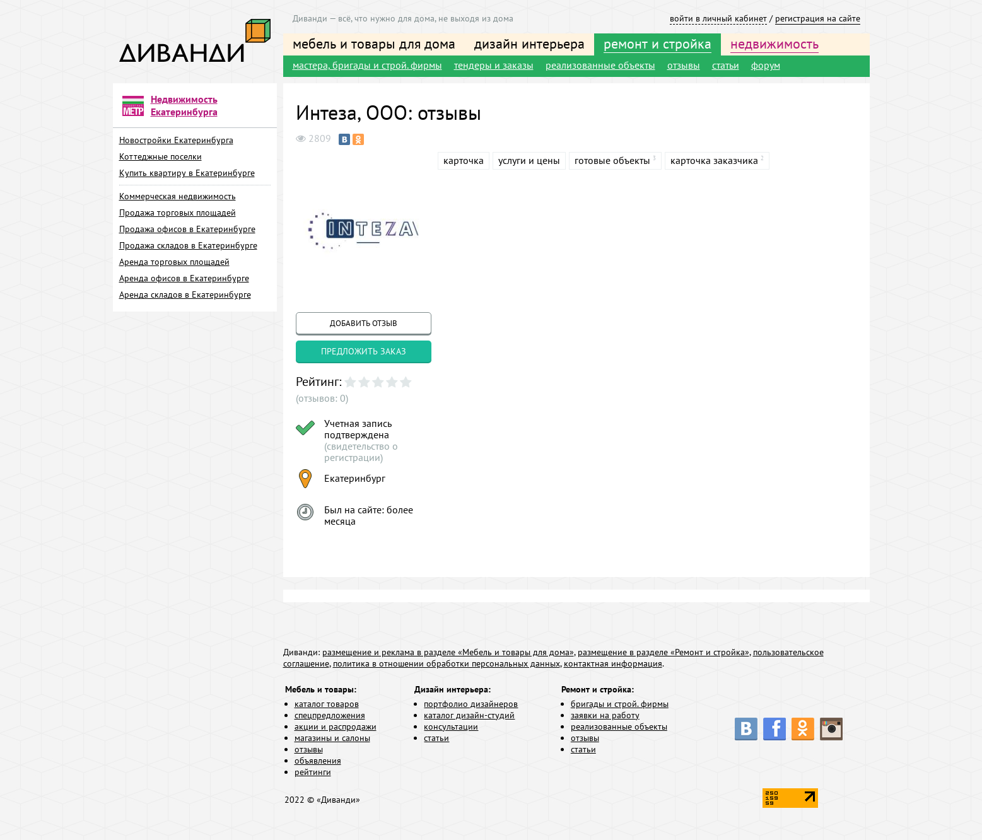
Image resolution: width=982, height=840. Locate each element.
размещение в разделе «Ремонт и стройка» (663, 652)
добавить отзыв (363, 323)
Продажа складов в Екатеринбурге (188, 245)
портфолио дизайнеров (471, 703)
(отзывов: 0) (322, 398)
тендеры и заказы (494, 65)
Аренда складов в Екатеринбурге (185, 294)
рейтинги (313, 772)
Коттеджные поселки (160, 156)
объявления (318, 760)
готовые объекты (612, 160)
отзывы (683, 65)
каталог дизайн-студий (469, 715)
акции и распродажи (336, 726)
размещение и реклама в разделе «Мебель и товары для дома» (448, 652)
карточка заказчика (714, 160)
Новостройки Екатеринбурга (176, 140)
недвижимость (774, 43)
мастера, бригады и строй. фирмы (367, 65)
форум (765, 65)
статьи (725, 65)
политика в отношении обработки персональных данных (446, 663)
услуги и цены (529, 160)
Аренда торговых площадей (174, 261)
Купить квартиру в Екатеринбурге (187, 172)
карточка (463, 160)
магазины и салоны (332, 738)
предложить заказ (363, 351)
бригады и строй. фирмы (620, 703)
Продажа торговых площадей (177, 212)
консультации (451, 726)
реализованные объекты (600, 65)
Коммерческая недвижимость (177, 196)
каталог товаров (327, 703)
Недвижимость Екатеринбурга (184, 105)
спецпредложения (330, 715)
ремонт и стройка (657, 43)
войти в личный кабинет (718, 18)
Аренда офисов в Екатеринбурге (184, 278)
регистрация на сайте (817, 18)
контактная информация (613, 663)
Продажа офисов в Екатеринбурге (187, 229)
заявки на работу (605, 715)
